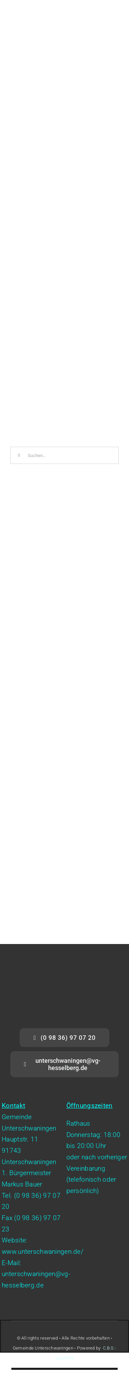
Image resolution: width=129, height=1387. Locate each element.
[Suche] (19, 455)
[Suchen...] (64, 455)
